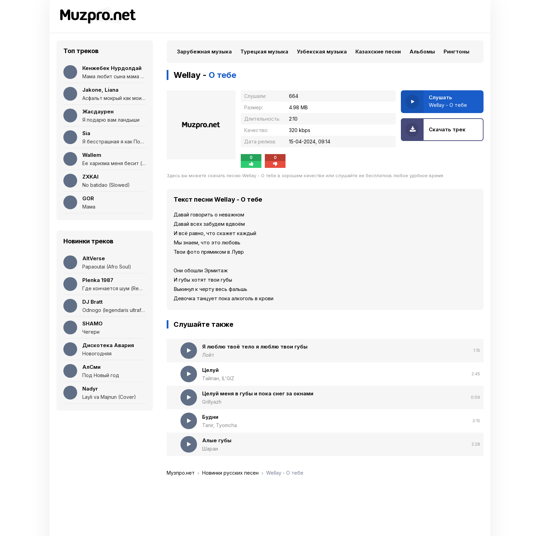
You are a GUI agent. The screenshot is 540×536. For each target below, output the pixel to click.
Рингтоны (456, 51)
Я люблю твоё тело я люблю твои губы (255, 346)
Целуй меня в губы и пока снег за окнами (257, 393)
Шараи (210, 449)
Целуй (210, 370)
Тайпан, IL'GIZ (218, 378)
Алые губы (216, 440)
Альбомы (422, 51)
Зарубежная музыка (204, 51)
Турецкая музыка (264, 51)
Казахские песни (378, 51)
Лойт (208, 355)
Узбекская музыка (322, 51)
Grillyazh (211, 402)
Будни (210, 417)
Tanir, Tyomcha (219, 425)
